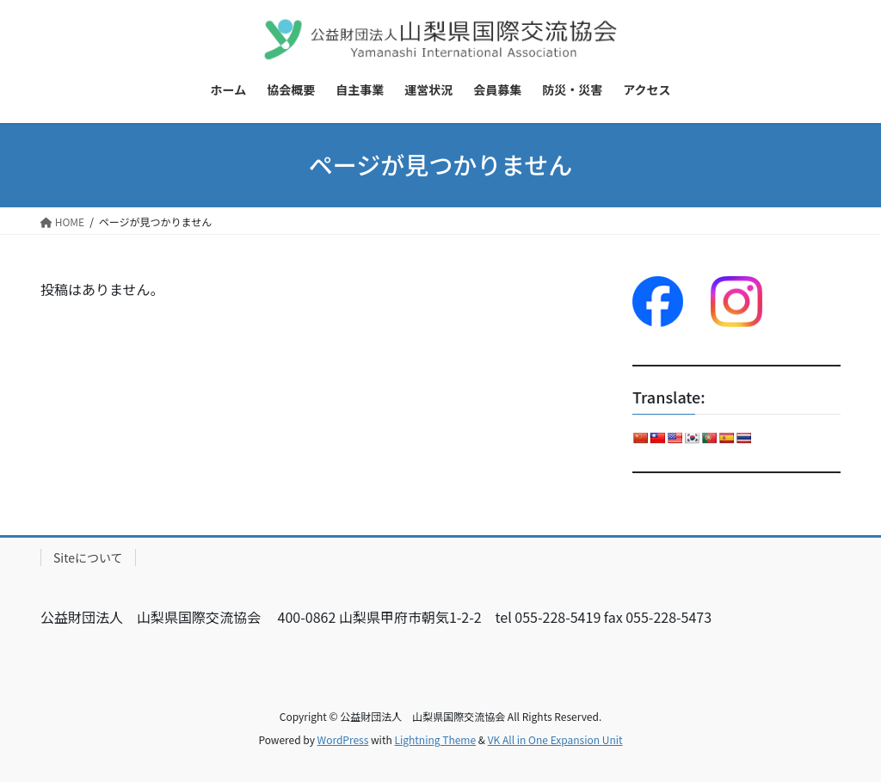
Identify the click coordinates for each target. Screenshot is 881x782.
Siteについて (88, 557)
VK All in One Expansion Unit (555, 739)
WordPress (343, 739)
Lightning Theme (435, 739)
